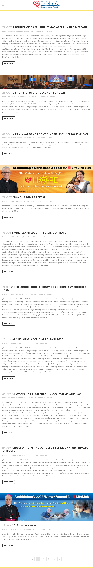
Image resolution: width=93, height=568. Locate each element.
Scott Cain (30, 31)
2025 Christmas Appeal (29, 197)
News (19, 237)
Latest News (21, 97)
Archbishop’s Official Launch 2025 (37, 339)
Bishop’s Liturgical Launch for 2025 (39, 92)
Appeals (20, 31)
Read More (8, 63)
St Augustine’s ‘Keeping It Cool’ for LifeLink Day (47, 393)
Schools (20, 294)
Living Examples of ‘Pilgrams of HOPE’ (39, 232)
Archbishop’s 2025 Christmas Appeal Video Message (50, 27)
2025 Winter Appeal (26, 525)
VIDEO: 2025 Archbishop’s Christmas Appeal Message (50, 133)
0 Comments (40, 31)
